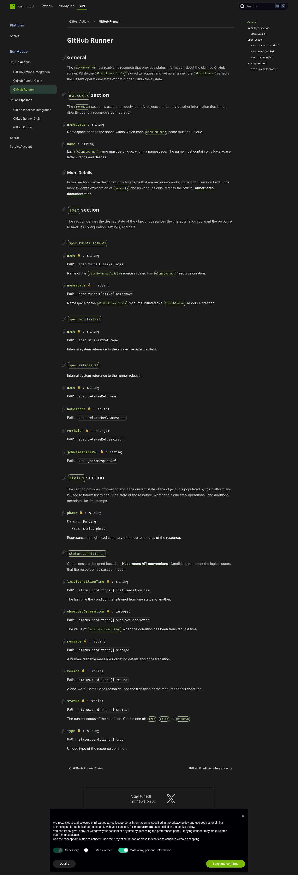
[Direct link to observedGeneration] (63, 611)
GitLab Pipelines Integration (32, 110)
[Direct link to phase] (63, 513)
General (251, 22)
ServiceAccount (21, 146)
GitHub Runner (23, 89)
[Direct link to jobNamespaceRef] (63, 452)
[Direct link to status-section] (64, 477)
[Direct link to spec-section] (64, 209)
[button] (243, 815)
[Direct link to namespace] (63, 124)
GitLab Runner (23, 127)
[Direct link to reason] (63, 671)
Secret (14, 36)
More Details (258, 33)
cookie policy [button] (186, 826)
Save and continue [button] (225, 863)
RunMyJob (66, 6)
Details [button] (64, 863)
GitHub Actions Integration (31, 72)
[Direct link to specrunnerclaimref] (64, 242)
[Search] (263, 6)
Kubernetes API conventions (145, 564)
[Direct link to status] (63, 701)
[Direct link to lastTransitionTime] (63, 581)
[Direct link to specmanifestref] (64, 318)
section (258, 28)
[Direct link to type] (63, 731)
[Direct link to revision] (63, 430)
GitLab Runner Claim (27, 118)
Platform (46, 6)
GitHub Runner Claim (27, 80)
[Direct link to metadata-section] (64, 95)
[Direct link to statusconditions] (64, 553)
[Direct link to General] (64, 57)
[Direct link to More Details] (64, 173)
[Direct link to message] (63, 641)
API (82, 6)
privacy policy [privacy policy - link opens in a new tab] (180, 822)
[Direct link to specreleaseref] (64, 364)
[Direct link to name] (63, 144)
